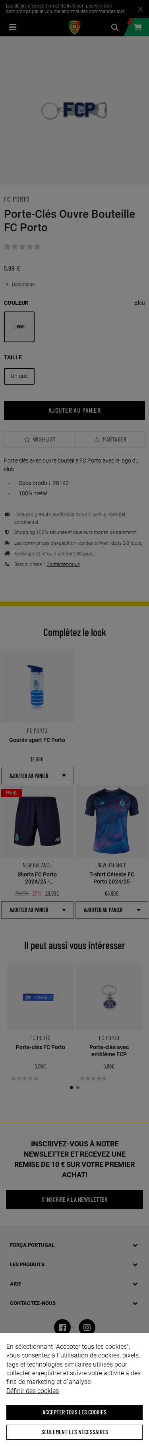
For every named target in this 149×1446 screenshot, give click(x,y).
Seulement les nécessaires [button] (74, 1431)
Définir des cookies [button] (32, 1391)
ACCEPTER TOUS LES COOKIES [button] (74, 1412)
